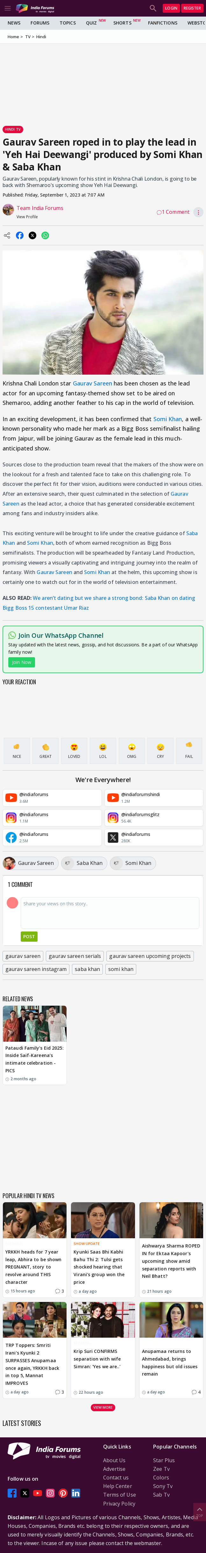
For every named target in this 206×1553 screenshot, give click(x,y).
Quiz (91, 23)
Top (199, 1512)
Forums (40, 23)
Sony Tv (163, 1486)
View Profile (27, 216)
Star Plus (164, 1460)
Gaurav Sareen (92, 383)
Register (192, 8)
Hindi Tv (13, 129)
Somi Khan (167, 419)
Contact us (116, 1477)
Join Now (21, 662)
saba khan (87, 969)
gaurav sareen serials (75, 956)
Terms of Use (119, 1494)
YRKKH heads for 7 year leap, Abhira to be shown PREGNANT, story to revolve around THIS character (33, 1267)
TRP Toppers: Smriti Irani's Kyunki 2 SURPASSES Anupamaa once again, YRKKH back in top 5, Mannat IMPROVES (32, 1364)
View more (103, 1407)
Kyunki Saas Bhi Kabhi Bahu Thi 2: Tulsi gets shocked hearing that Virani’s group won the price (99, 1267)
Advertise (114, 1468)
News (14, 23)
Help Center (117, 1486)
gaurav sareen (22, 956)
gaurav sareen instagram (36, 969)
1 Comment (173, 211)
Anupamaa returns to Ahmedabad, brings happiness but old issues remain (169, 1362)
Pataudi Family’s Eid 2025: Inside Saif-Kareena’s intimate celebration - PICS (34, 1059)
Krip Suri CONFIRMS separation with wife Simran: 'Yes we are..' (97, 1359)
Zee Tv (161, 1468)
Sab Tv (161, 1494)
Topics (68, 23)
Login (171, 8)
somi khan (120, 969)
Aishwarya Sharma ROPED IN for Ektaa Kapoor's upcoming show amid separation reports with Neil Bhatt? (171, 1261)
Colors (161, 1477)
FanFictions (162, 23)
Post (29, 936)
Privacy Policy (119, 1503)
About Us (114, 1460)
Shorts (122, 23)
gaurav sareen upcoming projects (150, 956)
